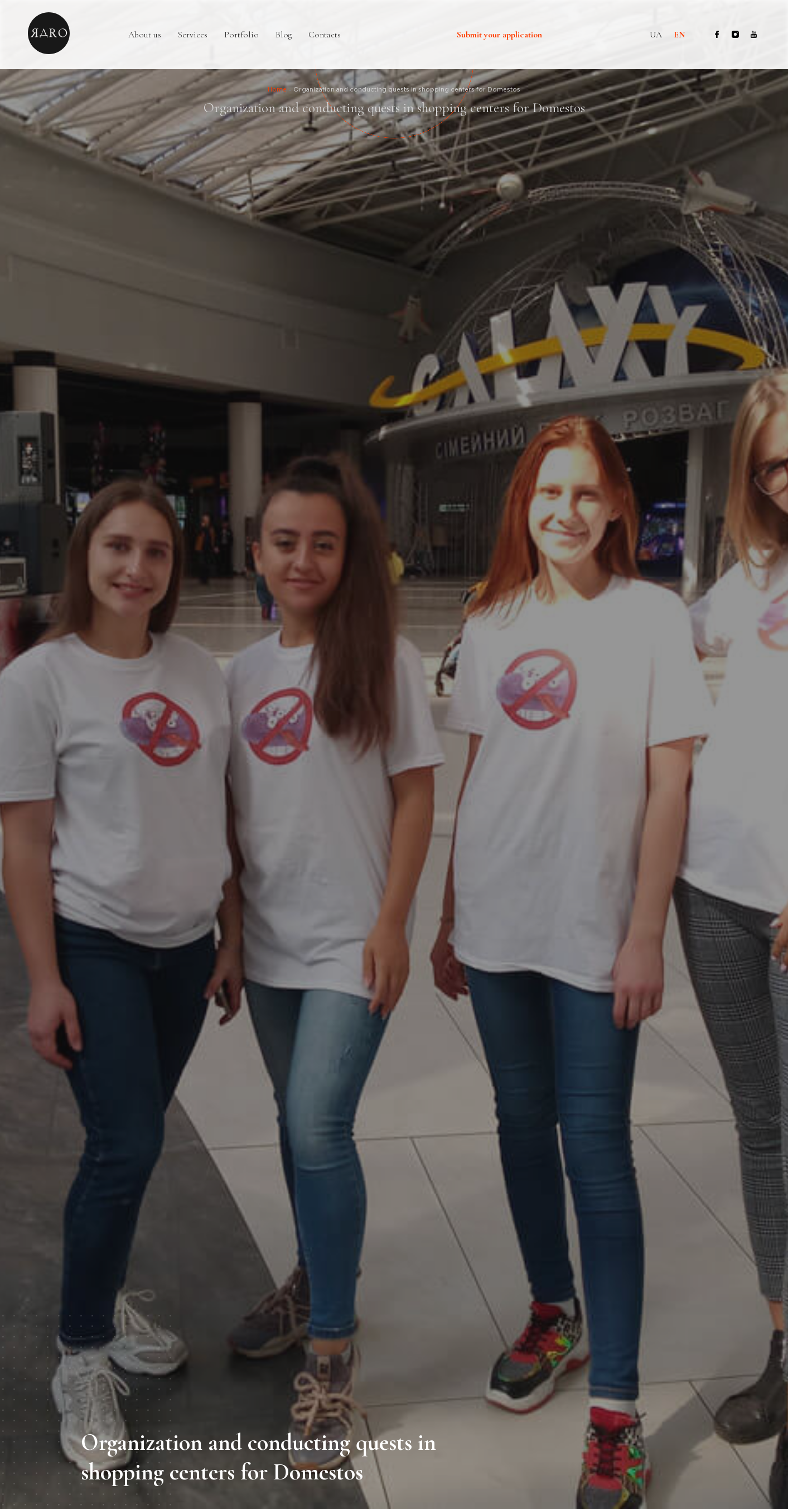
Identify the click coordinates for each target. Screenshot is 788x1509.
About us (144, 35)
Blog (283, 35)
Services (192, 35)
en (679, 34)
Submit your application (499, 35)
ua (656, 34)
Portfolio (241, 35)
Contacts (324, 35)
